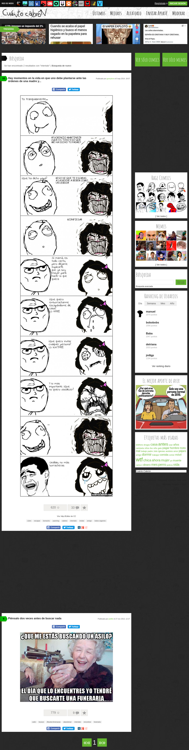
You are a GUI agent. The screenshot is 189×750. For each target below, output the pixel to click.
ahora (156, 460)
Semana (151, 303)
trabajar (155, 455)
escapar (37, 521)
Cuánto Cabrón (143, 471)
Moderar (178, 13)
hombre (174, 448)
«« (87, 742)
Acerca (143, 480)
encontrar (87, 722)
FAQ (179, 480)
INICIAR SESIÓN (178, 3)
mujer (165, 460)
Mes (163, 303)
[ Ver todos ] (161, 216)
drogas (147, 445)
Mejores (116, 13)
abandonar (67, 722)
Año (172, 303)
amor (175, 451)
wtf (139, 459)
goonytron (110, 79)
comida (164, 454)
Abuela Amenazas (54, 722)
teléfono (139, 445)
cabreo (64, 521)
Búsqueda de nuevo (61, 65)
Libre (29, 521)
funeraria (97, 722)
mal (138, 451)
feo (151, 448)
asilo (34, 722)
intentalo (73, 521)
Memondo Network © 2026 (174, 484)
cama (138, 465)
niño (155, 448)
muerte (177, 460)
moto (183, 448)
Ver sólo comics (147, 59)
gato (160, 448)
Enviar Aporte (156, 13)
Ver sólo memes (175, 59)
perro (162, 464)
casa (154, 444)
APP (184, 480)
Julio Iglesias (159, 451)
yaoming (56, 521)
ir (142, 465)
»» (102, 742)
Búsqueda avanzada (144, 286)
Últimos (98, 13)
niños (147, 448)
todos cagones (100, 521)
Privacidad (162, 480)
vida (176, 464)
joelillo (111, 619)
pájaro (182, 451)
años (176, 444)
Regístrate (160, 3)
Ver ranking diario (161, 366)
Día (140, 303)
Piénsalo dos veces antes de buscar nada (34, 618)
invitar (82, 521)
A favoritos (84, 507)
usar (171, 445)
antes (163, 444)
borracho (46, 521)
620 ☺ (55, 507)
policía (170, 465)
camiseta (140, 448)
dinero (147, 464)
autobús (169, 451)
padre (150, 451)
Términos (152, 480)
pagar (166, 448)
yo (171, 461)
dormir (147, 454)
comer (171, 455)
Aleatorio (134, 13)
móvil (178, 454)
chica (147, 460)
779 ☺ (55, 712)
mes (154, 464)
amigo (89, 521)
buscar (41, 722)
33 (3, 78)
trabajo (144, 451)
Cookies (172, 480)
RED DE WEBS (8, 3)
